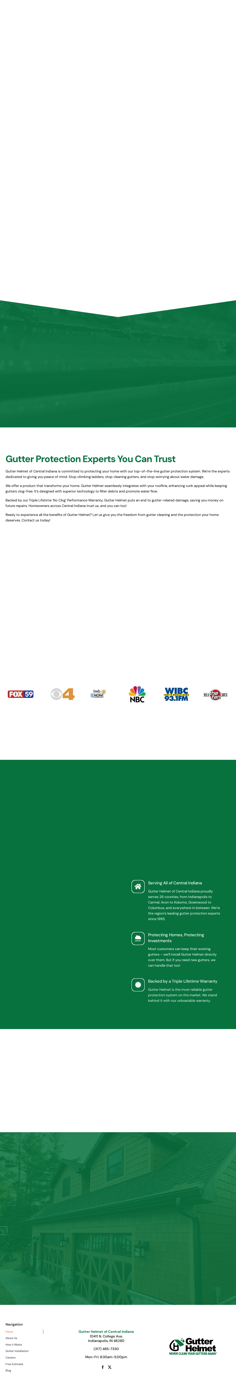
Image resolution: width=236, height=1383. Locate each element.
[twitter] (109, 1367)
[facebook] (103, 1367)
